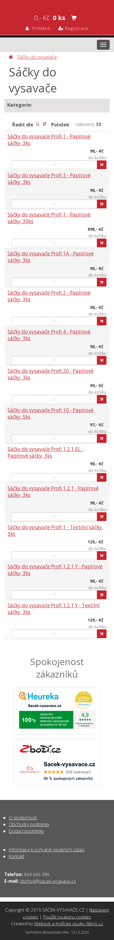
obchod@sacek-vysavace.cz (48, 881)
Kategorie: (19, 105)
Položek (60, 124)
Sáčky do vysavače (37, 56)
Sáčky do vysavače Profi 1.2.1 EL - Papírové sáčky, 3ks (46, 452)
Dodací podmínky (26, 831)
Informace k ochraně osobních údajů (46, 849)
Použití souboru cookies (67, 917)
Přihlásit (38, 28)
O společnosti (23, 817)
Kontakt (16, 856)
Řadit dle (22, 124)
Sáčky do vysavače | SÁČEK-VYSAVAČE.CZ (57, 4)
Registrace (73, 28)
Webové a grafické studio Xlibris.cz (68, 923)
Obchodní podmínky (29, 824)
